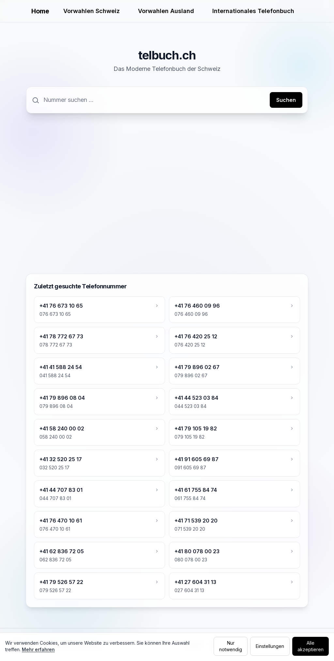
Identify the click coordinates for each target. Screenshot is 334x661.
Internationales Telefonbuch (253, 11)
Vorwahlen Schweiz (91, 11)
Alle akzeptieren (310, 646)
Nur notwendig (230, 646)
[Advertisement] (167, 169)
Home (40, 11)
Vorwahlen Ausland (166, 11)
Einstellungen (270, 646)
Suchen (286, 100)
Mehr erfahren (38, 649)
